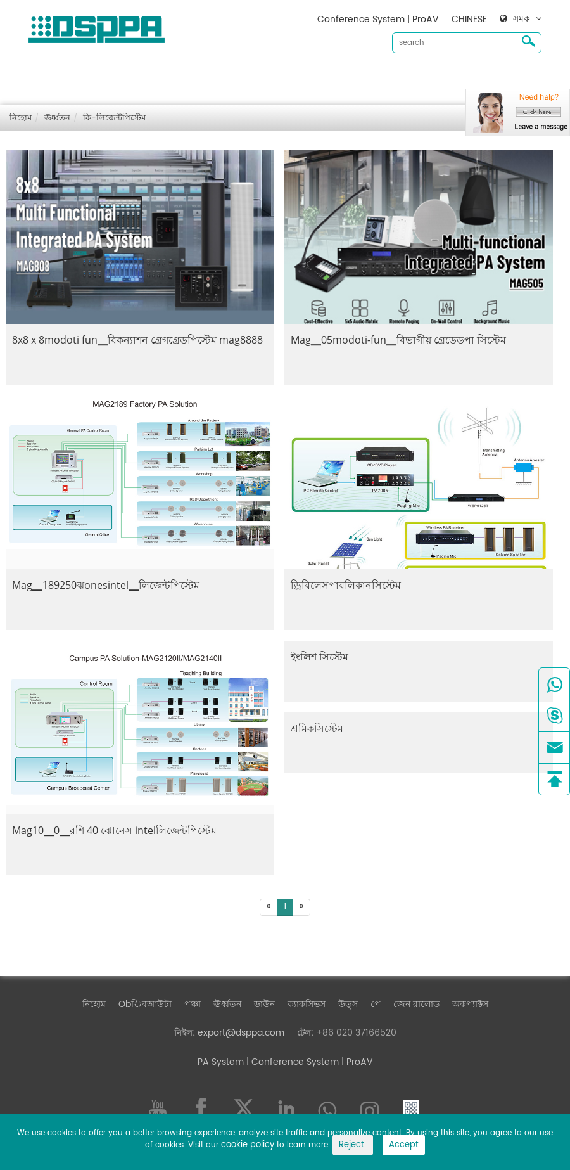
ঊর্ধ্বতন (239, 76)
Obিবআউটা (156, 76)
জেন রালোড (405, 76)
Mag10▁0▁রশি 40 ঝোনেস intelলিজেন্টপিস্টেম (114, 830)
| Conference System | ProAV (308, 1062)
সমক (521, 19)
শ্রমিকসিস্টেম (317, 728)
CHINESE (469, 19)
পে (375, 1004)
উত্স (359, 76)
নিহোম (105, 76)
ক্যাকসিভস (318, 76)
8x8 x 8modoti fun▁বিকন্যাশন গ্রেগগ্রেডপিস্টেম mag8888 (137, 340)
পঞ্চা (204, 76)
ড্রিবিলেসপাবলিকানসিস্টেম (346, 585)
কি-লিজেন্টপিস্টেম (114, 118)
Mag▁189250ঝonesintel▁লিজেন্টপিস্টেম (106, 585)
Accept (404, 1145)
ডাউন (275, 76)
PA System (221, 1062)
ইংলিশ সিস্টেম (319, 657)
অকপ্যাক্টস (459, 76)
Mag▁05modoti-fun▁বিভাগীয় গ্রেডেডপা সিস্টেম (398, 340)
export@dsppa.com (241, 1032)
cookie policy (247, 1145)
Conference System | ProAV (378, 19)
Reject (353, 1145)
